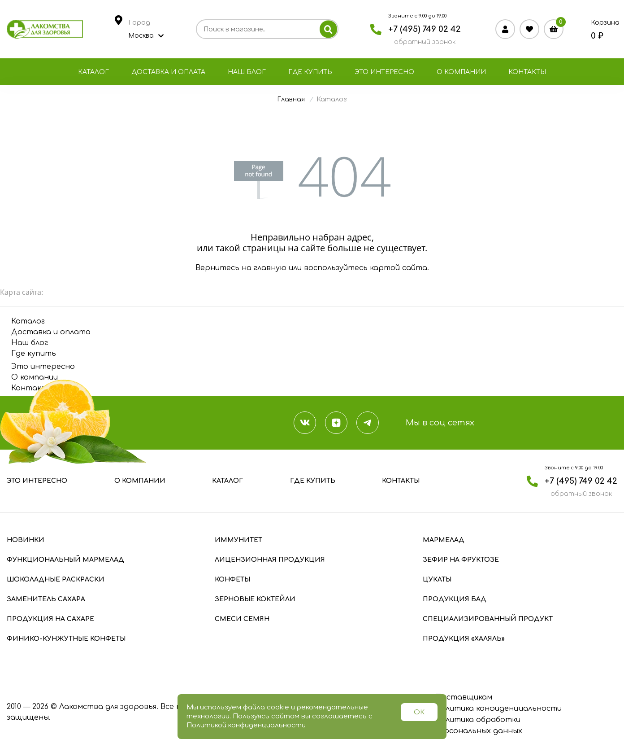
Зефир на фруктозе (461, 559)
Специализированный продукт (488, 619)
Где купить (310, 72)
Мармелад (443, 540)
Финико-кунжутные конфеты (66, 638)
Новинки (25, 540)
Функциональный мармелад (65, 559)
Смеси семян (242, 619)
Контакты (527, 72)
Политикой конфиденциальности (246, 725)
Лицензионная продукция (270, 559)
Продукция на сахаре (50, 619)
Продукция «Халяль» (464, 638)
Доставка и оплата (168, 72)
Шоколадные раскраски (55, 579)
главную (270, 268)
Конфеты (232, 579)
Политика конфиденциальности (498, 708)
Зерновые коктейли (255, 599)
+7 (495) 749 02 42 (424, 29)
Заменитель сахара (46, 599)
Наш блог (247, 72)
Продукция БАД (454, 599)
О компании (461, 72)
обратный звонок (424, 42)
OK (419, 712)
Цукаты (437, 579)
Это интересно (384, 72)
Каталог (93, 72)
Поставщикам (462, 697)
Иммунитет (238, 540)
